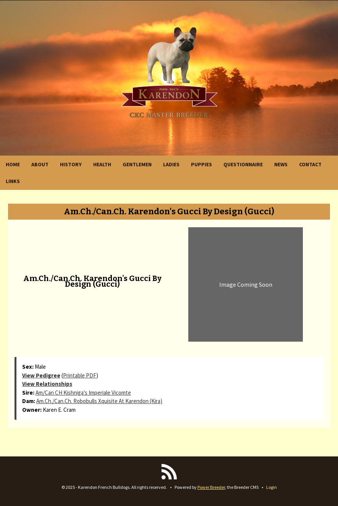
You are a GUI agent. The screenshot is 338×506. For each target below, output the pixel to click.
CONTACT (310, 164)
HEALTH (102, 164)
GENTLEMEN (137, 164)
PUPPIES (201, 164)
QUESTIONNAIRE (243, 164)
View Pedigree (41, 375)
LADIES (171, 164)
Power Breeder (211, 487)
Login (271, 487)
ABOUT (40, 164)
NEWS (281, 164)
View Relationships (47, 383)
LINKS (13, 181)
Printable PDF (79, 375)
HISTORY (71, 164)
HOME (13, 164)
